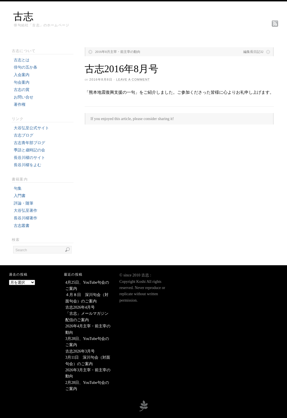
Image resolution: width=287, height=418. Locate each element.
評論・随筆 (23, 203)
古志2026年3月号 (80, 351)
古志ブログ (23, 135)
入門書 (20, 196)
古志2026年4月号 (80, 307)
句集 (18, 188)
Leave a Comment (133, 79)
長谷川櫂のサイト (29, 158)
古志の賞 (21, 90)
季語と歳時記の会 (29, 150)
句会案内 (21, 82)
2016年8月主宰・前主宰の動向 (117, 52)
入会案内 (21, 75)
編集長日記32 (253, 52)
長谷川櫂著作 (25, 218)
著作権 (20, 104)
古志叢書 (21, 226)
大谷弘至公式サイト (31, 128)
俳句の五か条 (25, 67)
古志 (23, 16)
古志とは (21, 60)
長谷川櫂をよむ (27, 165)
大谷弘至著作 (25, 210)
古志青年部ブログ (29, 143)
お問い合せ (23, 97)
